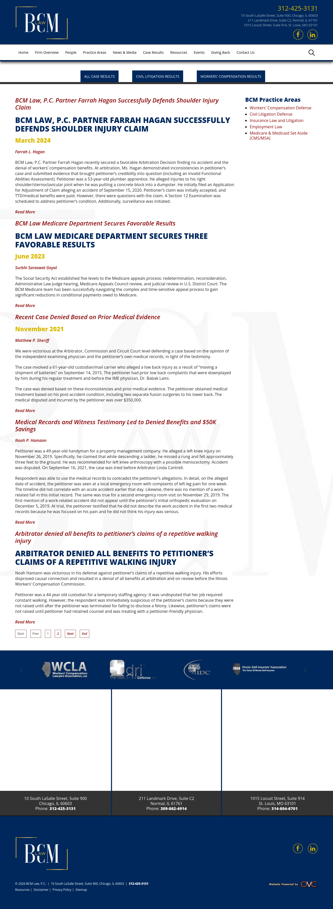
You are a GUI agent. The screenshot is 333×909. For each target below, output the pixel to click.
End (84, 634)
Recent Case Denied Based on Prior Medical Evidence (87, 317)
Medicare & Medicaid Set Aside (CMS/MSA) (279, 135)
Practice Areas (94, 52)
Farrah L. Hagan (30, 152)
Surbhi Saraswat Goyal (36, 267)
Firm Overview (47, 52)
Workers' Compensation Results (231, 76)
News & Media (124, 52)
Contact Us (246, 52)
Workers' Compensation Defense (281, 108)
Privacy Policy (61, 890)
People (70, 52)
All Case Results (99, 76)
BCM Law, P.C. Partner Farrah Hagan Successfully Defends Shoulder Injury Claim (117, 103)
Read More (25, 212)
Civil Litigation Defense (271, 114)
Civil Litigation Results (157, 76)
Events (199, 52)
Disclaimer (41, 890)
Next (70, 634)
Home (23, 52)
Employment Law (266, 127)
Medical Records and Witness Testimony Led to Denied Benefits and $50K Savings (115, 425)
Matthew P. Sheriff (32, 340)
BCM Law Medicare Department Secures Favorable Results (95, 223)
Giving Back (220, 52)
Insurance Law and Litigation (276, 120)
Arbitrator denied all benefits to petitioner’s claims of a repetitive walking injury (116, 537)
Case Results (153, 52)
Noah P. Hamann (30, 440)
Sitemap (81, 890)
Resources (178, 52)
